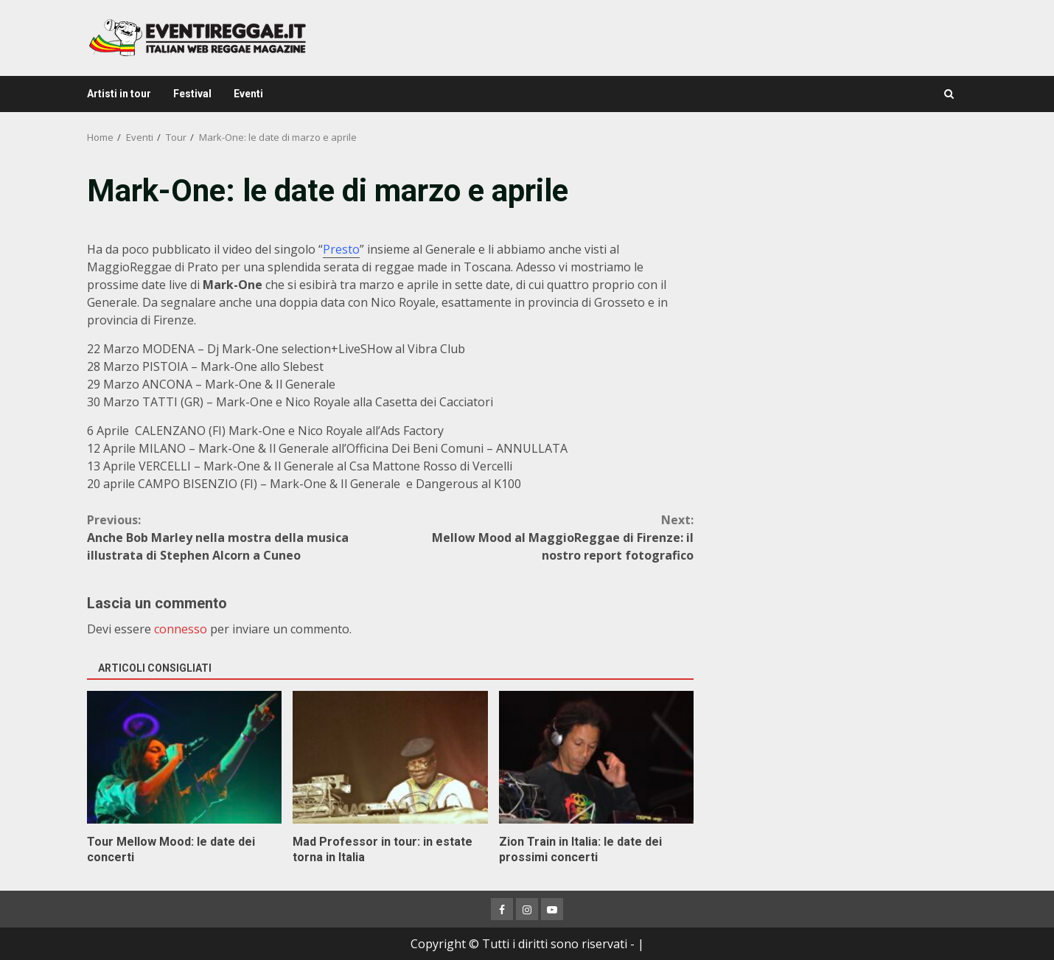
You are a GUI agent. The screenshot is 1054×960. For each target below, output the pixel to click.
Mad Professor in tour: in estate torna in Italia (390, 757)
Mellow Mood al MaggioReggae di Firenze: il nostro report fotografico (542, 537)
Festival (192, 94)
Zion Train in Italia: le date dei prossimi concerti (596, 757)
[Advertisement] (839, 273)
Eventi (248, 94)
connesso (180, 629)
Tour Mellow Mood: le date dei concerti (184, 757)
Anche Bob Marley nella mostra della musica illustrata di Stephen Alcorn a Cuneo (239, 537)
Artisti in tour (119, 94)
